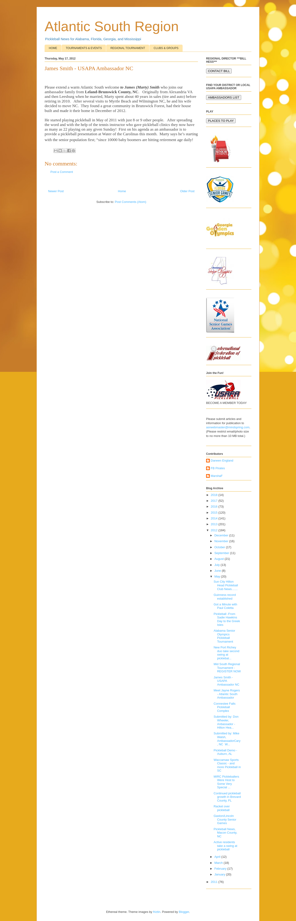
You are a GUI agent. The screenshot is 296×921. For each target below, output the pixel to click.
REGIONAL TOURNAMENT (127, 48)
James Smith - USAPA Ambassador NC (226, 681)
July (217, 565)
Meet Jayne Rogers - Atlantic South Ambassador (227, 694)
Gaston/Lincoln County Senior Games (225, 819)
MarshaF (217, 476)
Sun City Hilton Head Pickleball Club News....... (226, 585)
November (221, 541)
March (219, 863)
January (220, 874)
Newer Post (56, 191)
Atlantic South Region (112, 26)
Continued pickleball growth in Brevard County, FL (227, 797)
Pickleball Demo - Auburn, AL (225, 752)
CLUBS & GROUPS (166, 48)
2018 (214, 495)
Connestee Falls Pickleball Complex (224, 707)
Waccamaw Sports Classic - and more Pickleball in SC (227, 765)
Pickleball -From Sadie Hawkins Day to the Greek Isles (227, 619)
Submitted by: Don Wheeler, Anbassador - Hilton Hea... (226, 722)
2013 (214, 524)
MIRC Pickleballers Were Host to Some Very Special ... (226, 782)
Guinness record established (225, 596)
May (217, 576)
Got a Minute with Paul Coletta (225, 606)
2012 (214, 530)
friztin (156, 912)
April (217, 856)
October (220, 547)
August (219, 559)
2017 (214, 500)
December (221, 535)
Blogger (184, 912)
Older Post (187, 191)
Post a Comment (61, 172)
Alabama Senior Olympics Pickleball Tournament (224, 636)
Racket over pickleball (222, 808)
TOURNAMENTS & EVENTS (84, 48)
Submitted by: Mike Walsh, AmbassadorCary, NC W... (227, 739)
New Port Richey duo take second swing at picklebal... (226, 653)
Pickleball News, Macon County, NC (225, 832)
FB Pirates (218, 468)
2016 (214, 506)
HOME (53, 48)
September (222, 553)
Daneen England (222, 460)
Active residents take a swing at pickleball (225, 845)
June (218, 570)
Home (122, 191)
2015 (214, 512)
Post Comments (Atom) (130, 202)
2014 (214, 518)
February (220, 868)
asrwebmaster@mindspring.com (228, 427)
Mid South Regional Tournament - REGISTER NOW (227, 667)
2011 (214, 882)
